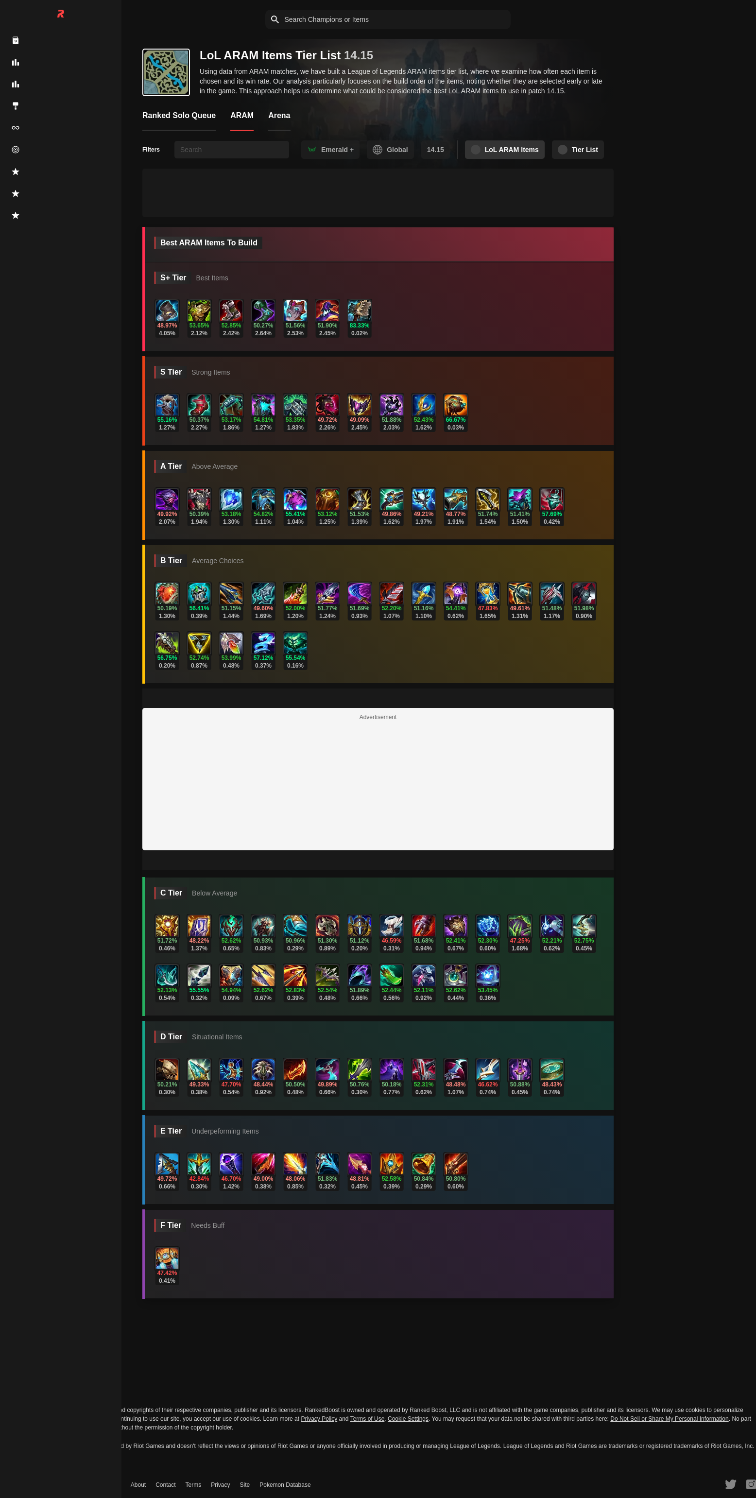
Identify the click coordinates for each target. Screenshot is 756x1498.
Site (245, 1484)
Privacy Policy (319, 1418)
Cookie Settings (408, 1418)
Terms (194, 1484)
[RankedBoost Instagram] (751, 1484)
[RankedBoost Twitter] (731, 1484)
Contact (165, 1484)
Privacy (220, 1484)
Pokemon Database (284, 1484)
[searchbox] (231, 149)
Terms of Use (367, 1418)
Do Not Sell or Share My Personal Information (669, 1419)
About (138, 1484)
